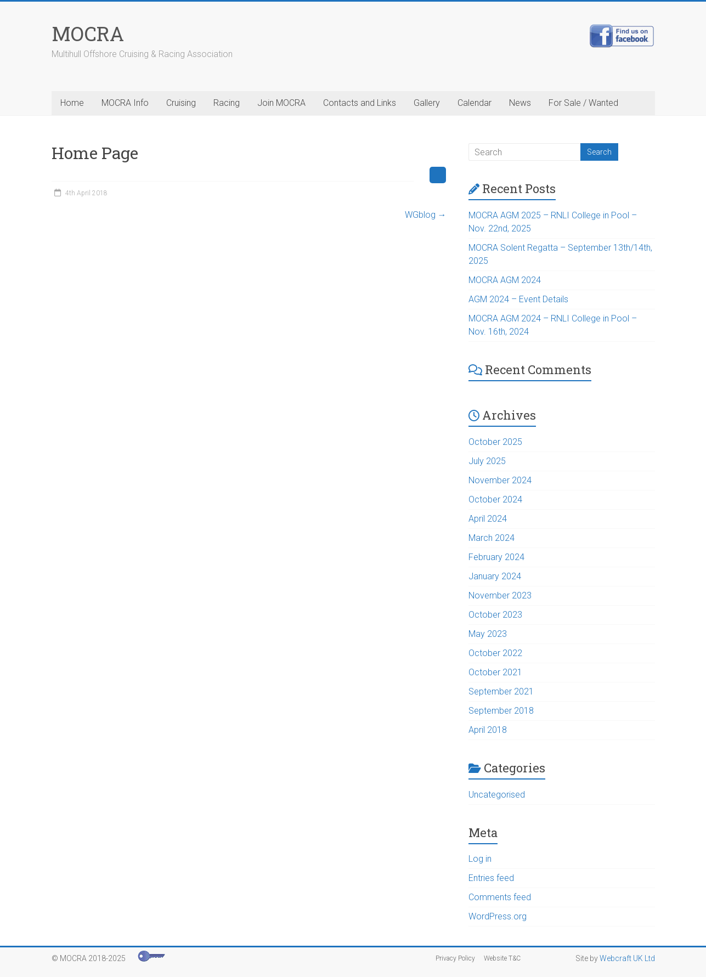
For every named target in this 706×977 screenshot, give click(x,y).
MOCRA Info (125, 103)
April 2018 (487, 730)
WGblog (426, 215)
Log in (480, 859)
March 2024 (491, 538)
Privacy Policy (455, 958)
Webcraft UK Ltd (627, 958)
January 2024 (494, 576)
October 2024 (495, 499)
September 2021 (501, 691)
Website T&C (502, 958)
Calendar (475, 103)
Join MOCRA (281, 103)
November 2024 (500, 480)
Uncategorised (496, 794)
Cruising (181, 103)
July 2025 (487, 461)
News (520, 103)
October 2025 (495, 442)
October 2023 (495, 614)
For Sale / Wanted (583, 103)
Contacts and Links (359, 103)
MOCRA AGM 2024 (504, 280)
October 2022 (495, 653)
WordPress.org (497, 916)
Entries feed (491, 878)
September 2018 (501, 710)
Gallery (427, 103)
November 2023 (500, 595)
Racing (226, 103)
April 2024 (487, 518)
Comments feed (499, 897)
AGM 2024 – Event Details (518, 299)
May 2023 (487, 634)
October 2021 (495, 672)
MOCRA (88, 33)
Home (72, 103)
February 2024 (496, 557)
